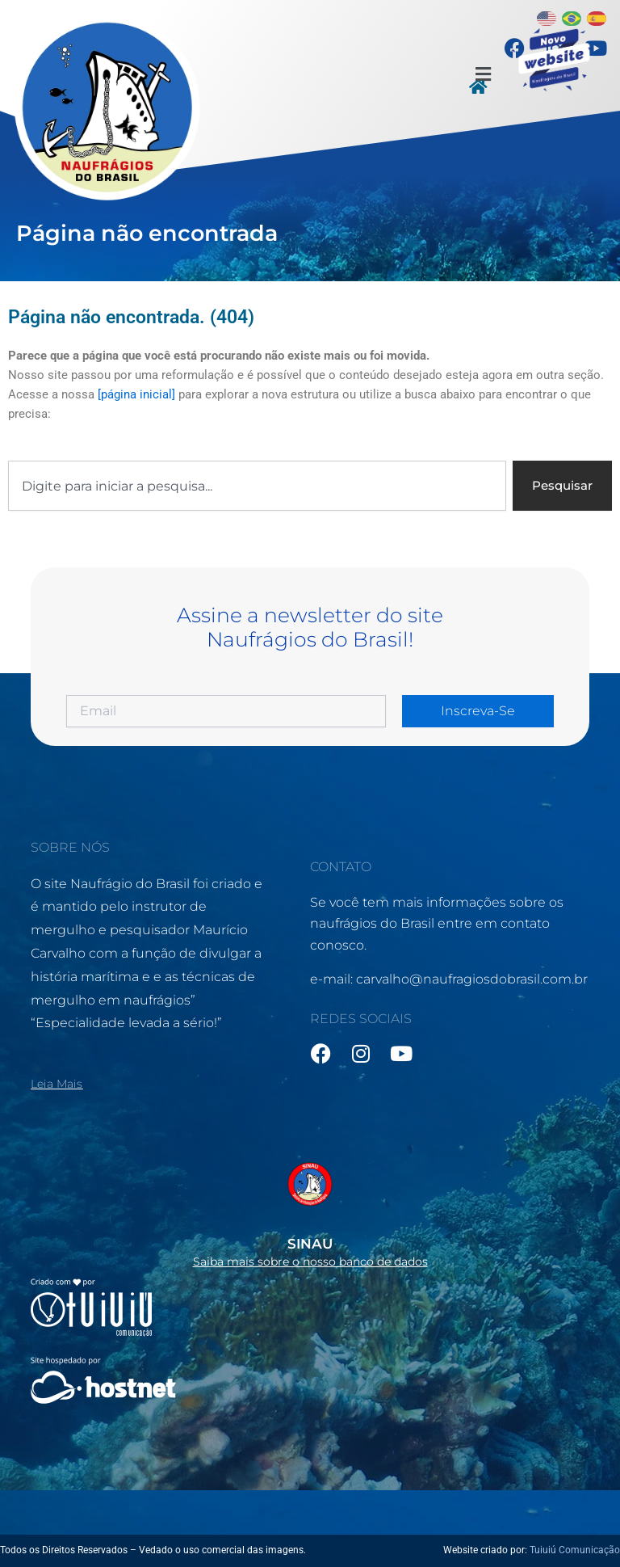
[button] (483, 74)
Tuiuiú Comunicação (575, 1550)
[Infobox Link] (310, 1209)
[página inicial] (136, 394)
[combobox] (257, 486)
